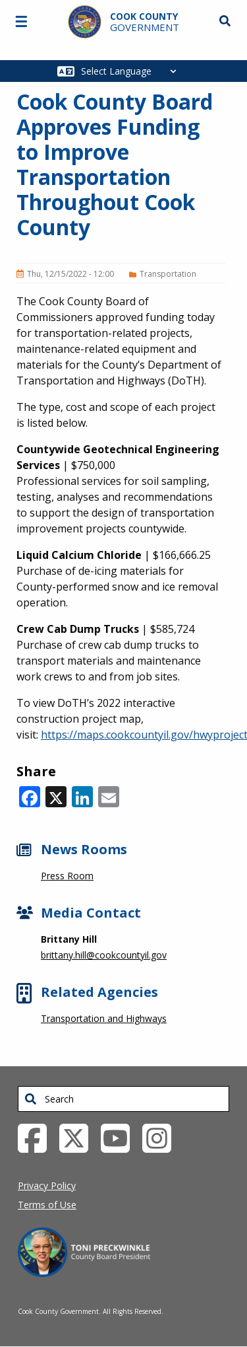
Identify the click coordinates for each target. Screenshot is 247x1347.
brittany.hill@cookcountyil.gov (104, 955)
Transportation (168, 273)
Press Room (67, 875)
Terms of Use (47, 1204)
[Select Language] (132, 71)
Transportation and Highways (104, 1018)
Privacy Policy (47, 1185)
